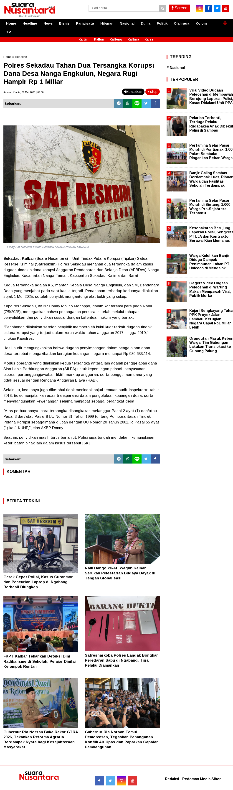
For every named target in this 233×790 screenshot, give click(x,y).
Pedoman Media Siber (201, 779)
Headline (30, 23)
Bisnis (64, 23)
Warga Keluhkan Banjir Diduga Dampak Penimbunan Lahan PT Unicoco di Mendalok (209, 262)
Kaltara (133, 39)
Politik (162, 23)
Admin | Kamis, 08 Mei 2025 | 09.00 (23, 92)
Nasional (127, 23)
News (48, 23)
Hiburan (106, 23)
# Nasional (176, 68)
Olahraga (181, 23)
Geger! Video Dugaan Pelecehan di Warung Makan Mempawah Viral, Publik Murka (210, 289)
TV (8, 32)
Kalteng (116, 39)
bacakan (133, 92)
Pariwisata (85, 23)
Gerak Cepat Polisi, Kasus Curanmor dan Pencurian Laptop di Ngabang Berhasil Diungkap (38, 582)
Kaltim (84, 39)
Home (11, 23)
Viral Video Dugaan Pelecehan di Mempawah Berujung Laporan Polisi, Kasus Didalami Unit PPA (211, 96)
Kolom (201, 23)
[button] (225, 21)
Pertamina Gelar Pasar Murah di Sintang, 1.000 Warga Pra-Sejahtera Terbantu (209, 207)
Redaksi (172, 779)
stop (152, 92)
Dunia (145, 23)
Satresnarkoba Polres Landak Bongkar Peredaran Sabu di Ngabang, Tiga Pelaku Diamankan (121, 660)
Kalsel (149, 39)
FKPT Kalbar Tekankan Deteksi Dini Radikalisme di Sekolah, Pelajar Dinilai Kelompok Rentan (39, 661)
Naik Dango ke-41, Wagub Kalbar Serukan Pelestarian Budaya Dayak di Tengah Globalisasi (120, 573)
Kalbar (99, 39)
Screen (179, 8)
